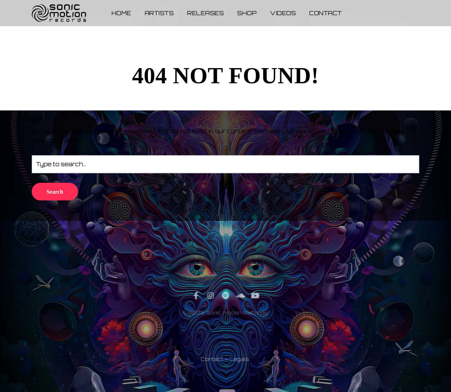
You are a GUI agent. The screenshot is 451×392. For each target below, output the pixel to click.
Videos (283, 13)
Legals (239, 376)
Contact (325, 13)
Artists (159, 13)
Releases (205, 13)
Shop (247, 13)
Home (121, 13)
